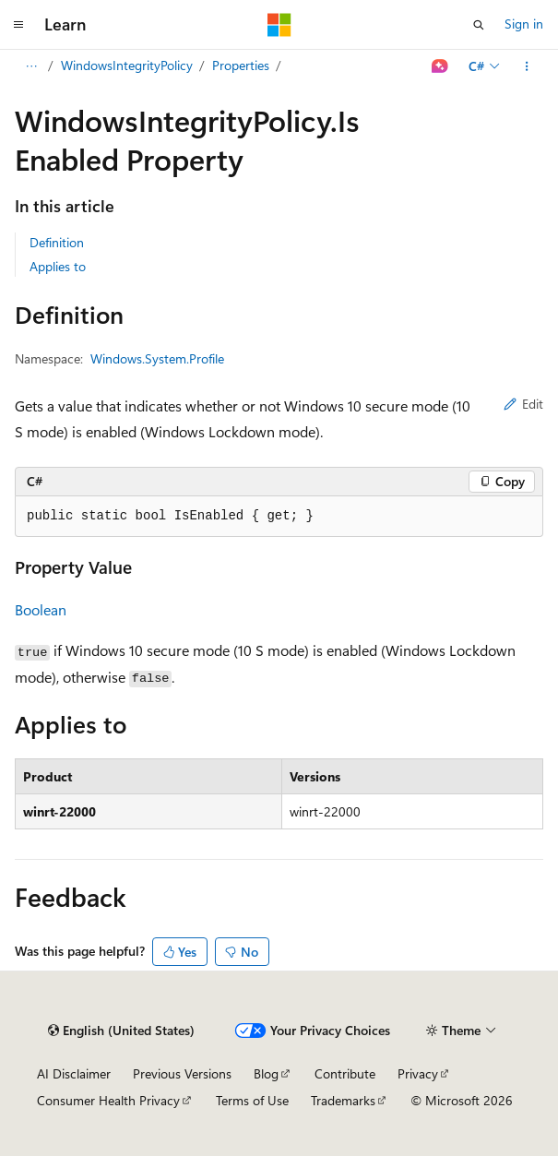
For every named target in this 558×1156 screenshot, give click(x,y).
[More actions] (527, 66)
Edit (523, 403)
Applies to (58, 266)
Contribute (345, 1073)
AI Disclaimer (74, 1073)
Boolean (40, 609)
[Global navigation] (18, 25)
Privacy (418, 1073)
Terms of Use (252, 1100)
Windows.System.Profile (157, 358)
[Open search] (478, 25)
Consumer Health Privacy (108, 1100)
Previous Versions (182, 1073)
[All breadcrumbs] (31, 66)
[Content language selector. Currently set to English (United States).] (121, 1030)
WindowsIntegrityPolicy (127, 65)
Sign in (524, 23)
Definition (57, 242)
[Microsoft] (279, 25)
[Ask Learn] (440, 66)
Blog (266, 1073)
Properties (240, 65)
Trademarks (343, 1100)
